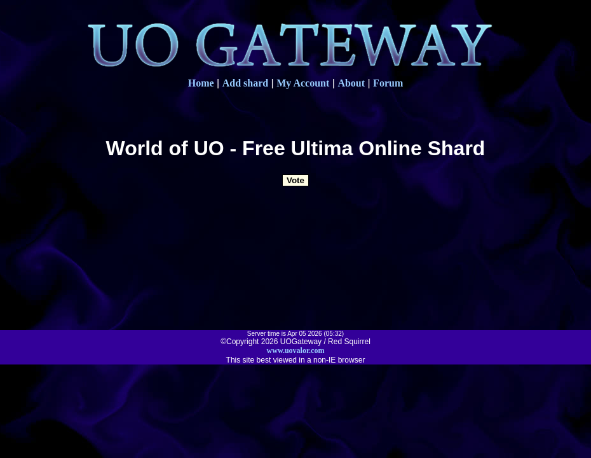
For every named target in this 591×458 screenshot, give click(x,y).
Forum (388, 83)
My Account (302, 83)
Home (201, 83)
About (351, 83)
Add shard (245, 83)
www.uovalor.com (296, 350)
